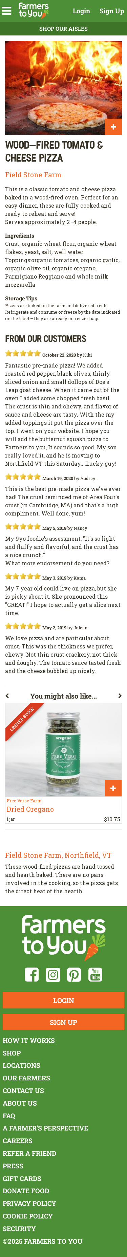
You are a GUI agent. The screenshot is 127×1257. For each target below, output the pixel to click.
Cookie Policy (28, 1216)
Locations (21, 1065)
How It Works (29, 1040)
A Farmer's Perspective (45, 1128)
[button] (6, 11)
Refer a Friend (29, 1153)
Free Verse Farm (24, 800)
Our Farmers (26, 1078)
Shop (12, 1053)
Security (19, 1228)
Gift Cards (22, 1178)
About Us (20, 1103)
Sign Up (112, 10)
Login (81, 10)
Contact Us (23, 1090)
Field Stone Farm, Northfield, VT (58, 855)
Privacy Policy (29, 1203)
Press (13, 1166)
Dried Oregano (30, 809)
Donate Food (26, 1190)
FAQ (9, 1115)
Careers (18, 1140)
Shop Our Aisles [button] (63, 28)
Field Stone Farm (33, 174)
